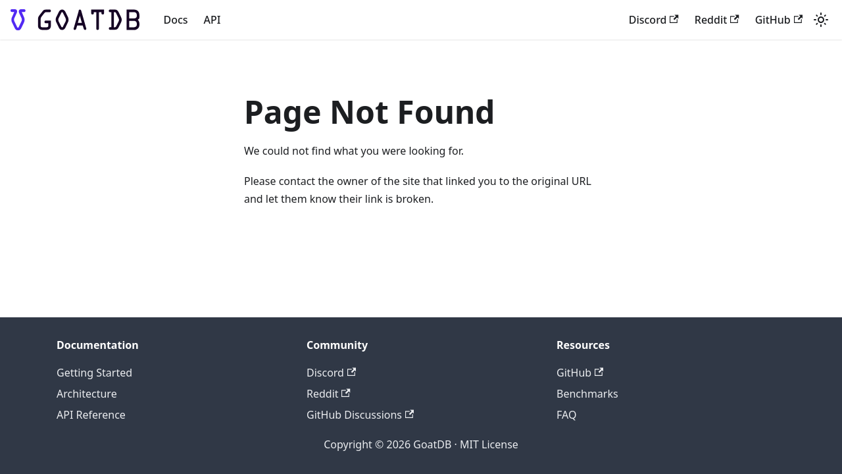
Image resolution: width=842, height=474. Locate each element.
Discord (654, 20)
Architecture (87, 393)
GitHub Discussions (360, 415)
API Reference (91, 415)
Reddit (717, 20)
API (212, 20)
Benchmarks (587, 393)
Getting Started (94, 372)
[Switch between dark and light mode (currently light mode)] (820, 19)
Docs (175, 20)
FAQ (566, 415)
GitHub (779, 20)
